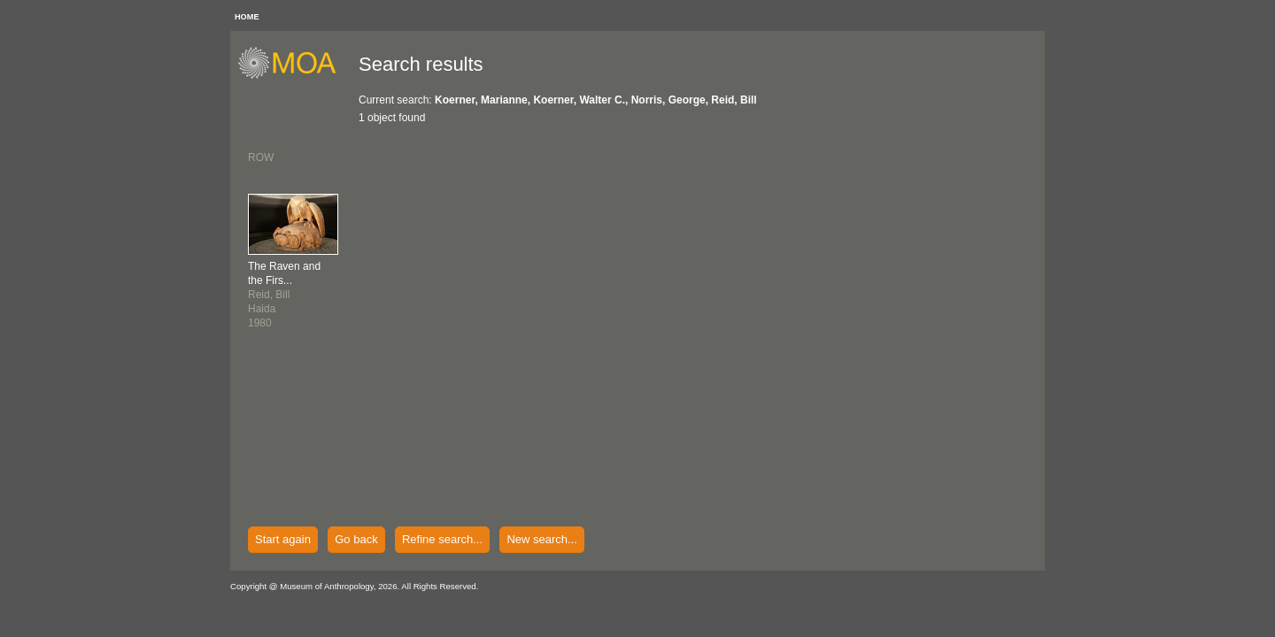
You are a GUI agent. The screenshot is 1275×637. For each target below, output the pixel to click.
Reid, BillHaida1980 (284, 294)
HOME (247, 16)
